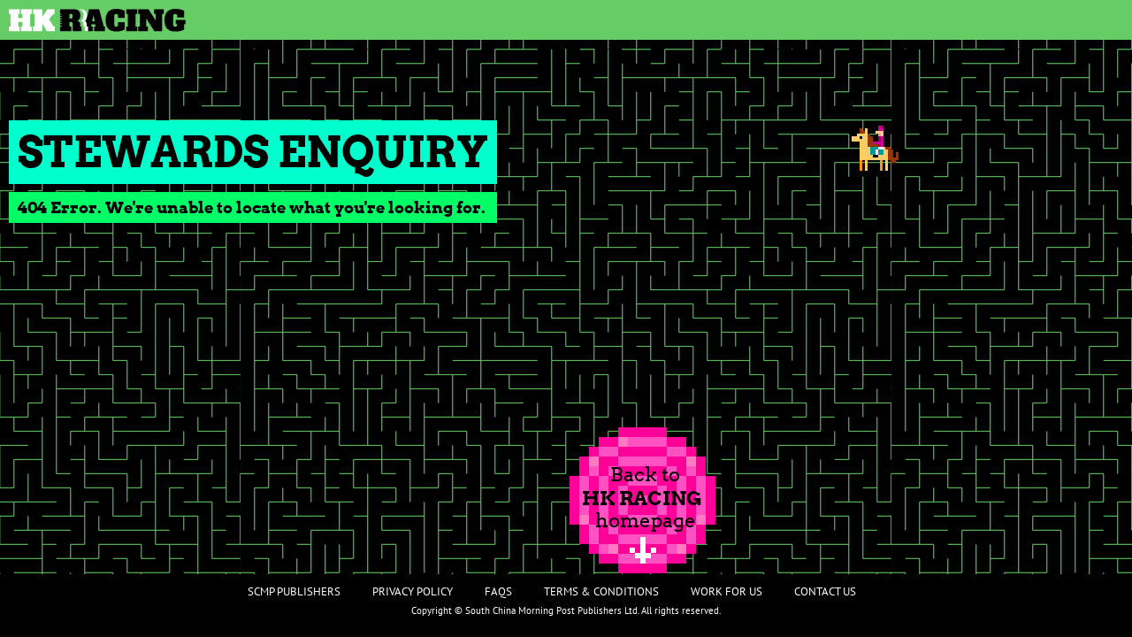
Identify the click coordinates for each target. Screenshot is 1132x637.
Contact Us (825, 591)
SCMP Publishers (294, 591)
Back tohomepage (642, 497)
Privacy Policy (412, 591)
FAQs (498, 591)
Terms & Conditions (601, 591)
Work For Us (726, 591)
